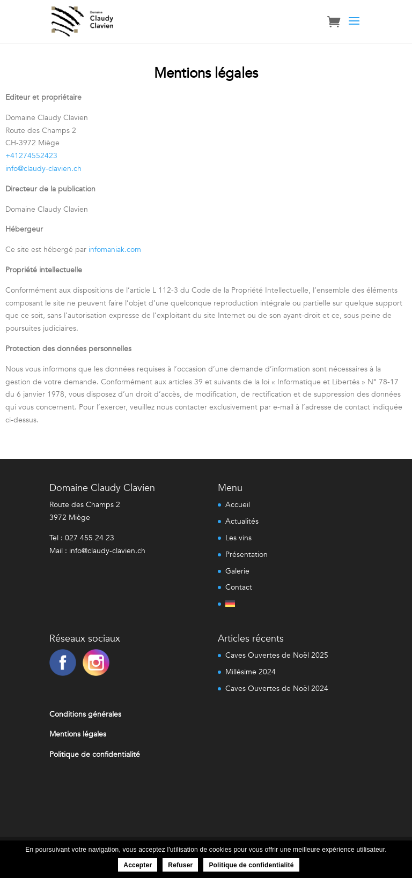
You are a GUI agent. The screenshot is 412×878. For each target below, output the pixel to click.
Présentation (246, 554)
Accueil (237, 505)
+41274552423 (31, 156)
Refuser (180, 865)
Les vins (238, 538)
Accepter (137, 865)
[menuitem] (246, 602)
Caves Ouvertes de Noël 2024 (276, 688)
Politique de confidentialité (251, 865)
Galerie (237, 571)
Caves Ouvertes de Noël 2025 (276, 655)
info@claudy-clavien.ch (43, 168)
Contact (238, 587)
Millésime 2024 (250, 672)
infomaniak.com (115, 249)
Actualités (242, 521)
